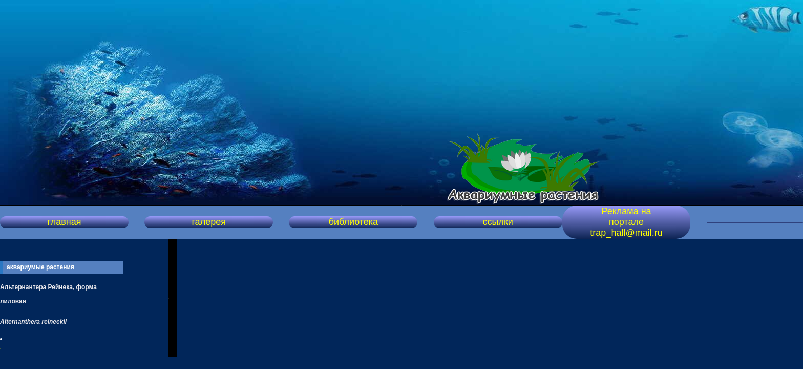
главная (64, 222)
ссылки (497, 222)
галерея (208, 222)
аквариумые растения (40, 267)
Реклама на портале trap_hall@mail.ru (626, 222)
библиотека (353, 222)
